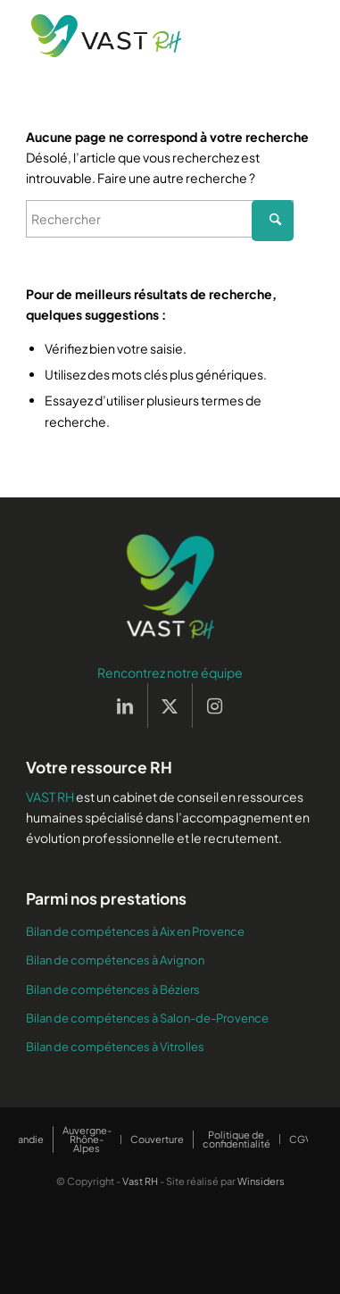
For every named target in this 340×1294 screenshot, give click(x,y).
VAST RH (50, 797)
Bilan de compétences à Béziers (113, 989)
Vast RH (140, 1181)
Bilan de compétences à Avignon (115, 960)
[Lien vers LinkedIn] (125, 705)
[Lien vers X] (170, 705)
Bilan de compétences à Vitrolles (115, 1046)
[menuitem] (86, 1139)
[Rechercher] (160, 219)
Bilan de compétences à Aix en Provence (135, 931)
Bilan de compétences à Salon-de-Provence (147, 1018)
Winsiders (261, 1181)
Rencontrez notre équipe (170, 672)
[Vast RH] (141, 35)
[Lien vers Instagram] (215, 705)
